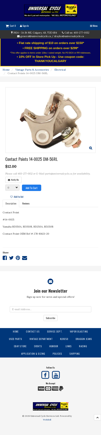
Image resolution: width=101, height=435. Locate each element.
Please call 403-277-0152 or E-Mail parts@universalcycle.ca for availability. (47, 173)
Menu (93, 25)
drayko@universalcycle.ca (69, 36)
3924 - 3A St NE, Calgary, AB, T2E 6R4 (35, 32)
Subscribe (50, 318)
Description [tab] (10, 203)
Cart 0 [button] (11, 25)
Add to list (17, 196)
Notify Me (13, 179)
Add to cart (31, 188)
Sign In (24, 25)
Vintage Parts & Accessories (32, 69)
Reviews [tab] (26, 203)
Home (6, 69)
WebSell (47, 419)
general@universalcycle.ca (35, 36)
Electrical (60, 69)
